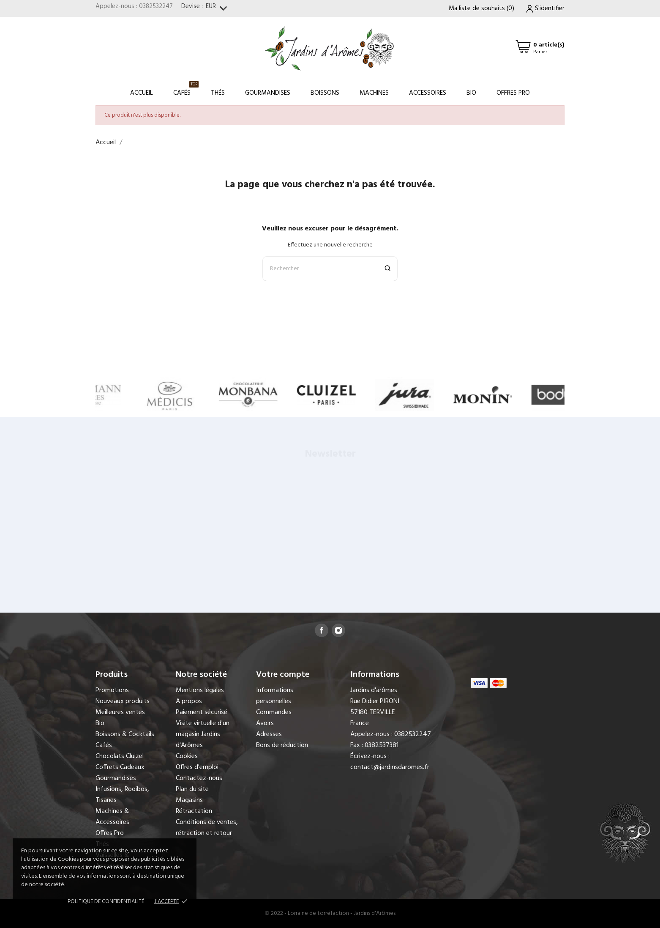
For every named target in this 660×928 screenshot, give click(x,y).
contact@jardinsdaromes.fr (389, 767)
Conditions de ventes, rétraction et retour (207, 828)
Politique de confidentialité (106, 901)
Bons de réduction (282, 745)
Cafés (186, 89)
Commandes (274, 712)
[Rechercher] (330, 268)
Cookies (187, 756)
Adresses (269, 734)
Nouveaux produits (122, 701)
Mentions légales (200, 690)
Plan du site (192, 789)
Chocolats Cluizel (119, 756)
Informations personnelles (274, 696)
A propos (189, 701)
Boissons (325, 93)
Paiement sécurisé (201, 712)
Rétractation (194, 811)
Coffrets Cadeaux (120, 767)
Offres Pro (513, 93)
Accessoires (427, 93)
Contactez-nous (199, 778)
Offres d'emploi (197, 767)
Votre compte (282, 675)
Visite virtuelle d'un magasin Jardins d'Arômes (202, 734)
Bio (471, 93)
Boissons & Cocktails (124, 734)
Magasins (189, 800)
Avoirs (265, 723)
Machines (374, 93)
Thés (218, 93)
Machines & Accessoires (112, 817)
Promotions (112, 690)
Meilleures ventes (120, 712)
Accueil (141, 93)
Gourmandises (267, 93)
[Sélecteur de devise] (218, 8)
